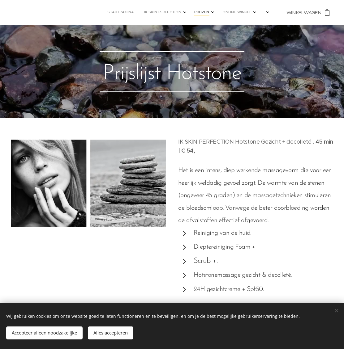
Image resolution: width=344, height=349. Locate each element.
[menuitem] (207, 12)
